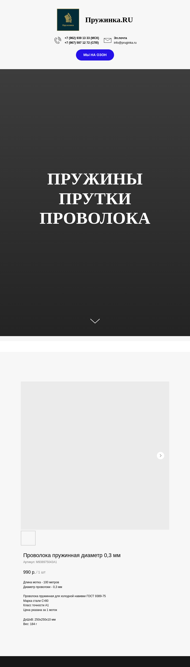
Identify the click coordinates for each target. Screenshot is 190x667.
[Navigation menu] (5, 346)
